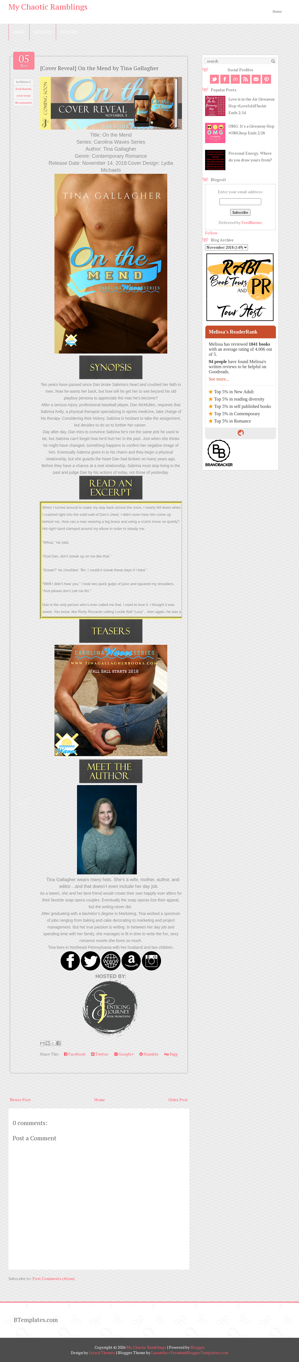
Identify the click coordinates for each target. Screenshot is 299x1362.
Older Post (178, 1099)
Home (277, 11)
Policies (69, 32)
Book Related (23, 89)
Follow (211, 232)
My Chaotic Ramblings (47, 6)
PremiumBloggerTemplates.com (199, 1352)
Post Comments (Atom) (53, 1278)
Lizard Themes (102, 1352)
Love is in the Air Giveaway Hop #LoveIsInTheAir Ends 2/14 (251, 105)
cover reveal (23, 95)
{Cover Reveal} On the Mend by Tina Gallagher (99, 68)
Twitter (100, 1054)
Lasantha (159, 1352)
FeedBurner (251, 222)
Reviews (43, 32)
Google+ (124, 1054)
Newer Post (20, 1099)
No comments (23, 103)
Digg (171, 1054)
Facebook (74, 1054)
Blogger (197, 1347)
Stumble (149, 1054)
